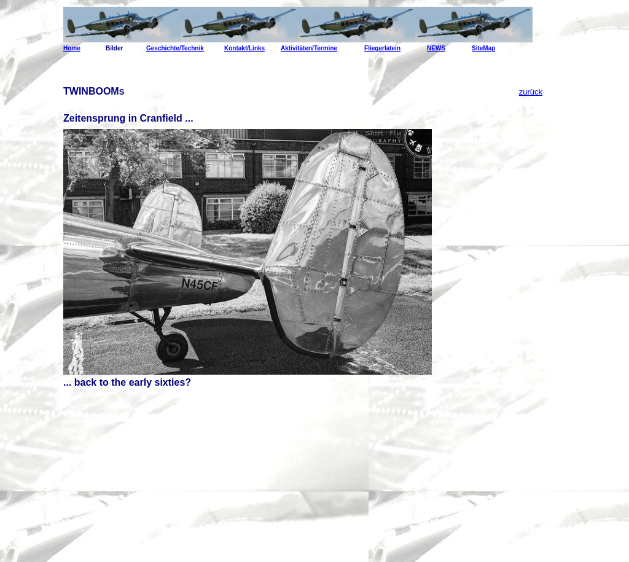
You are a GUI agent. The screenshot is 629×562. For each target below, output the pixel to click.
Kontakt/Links (244, 48)
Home (71, 48)
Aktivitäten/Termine (309, 48)
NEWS (436, 48)
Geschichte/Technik (175, 48)
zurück (530, 91)
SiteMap (483, 48)
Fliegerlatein (382, 48)
